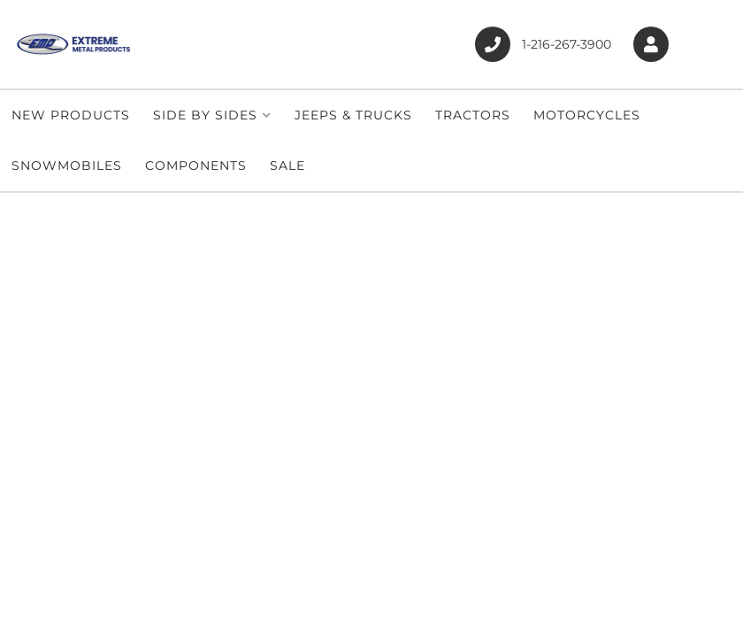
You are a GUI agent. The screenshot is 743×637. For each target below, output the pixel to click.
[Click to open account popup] (651, 45)
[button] (212, 115)
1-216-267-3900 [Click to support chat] (543, 44)
